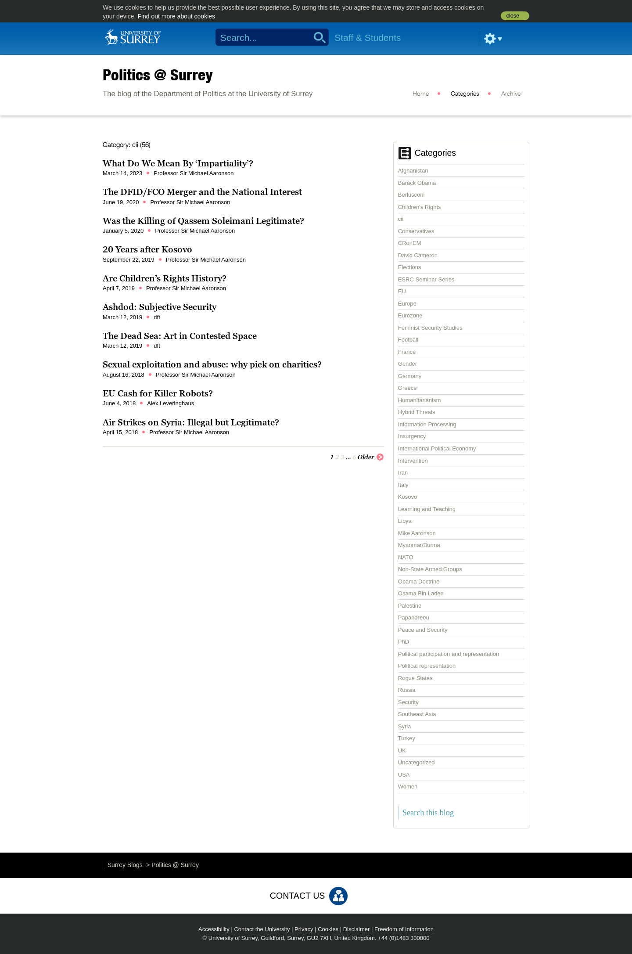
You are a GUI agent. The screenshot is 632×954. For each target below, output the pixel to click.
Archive (511, 94)
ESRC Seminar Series (426, 279)
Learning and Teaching (427, 509)
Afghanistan (413, 170)
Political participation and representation (448, 654)
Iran (403, 472)
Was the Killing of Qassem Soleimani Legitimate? (203, 221)
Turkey (406, 738)
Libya (405, 521)
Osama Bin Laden (421, 593)
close (512, 16)
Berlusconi (411, 194)
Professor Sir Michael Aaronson (193, 173)
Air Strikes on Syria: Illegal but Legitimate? (191, 422)
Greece (407, 388)
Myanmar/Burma (419, 545)
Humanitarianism (419, 400)
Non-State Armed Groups (430, 569)
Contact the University (262, 929)
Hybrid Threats (416, 412)
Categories (465, 94)
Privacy (303, 929)
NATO (405, 557)
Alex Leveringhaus (170, 403)
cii (400, 219)
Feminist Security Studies (430, 327)
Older (370, 457)
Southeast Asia (417, 714)
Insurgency (412, 436)
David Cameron (418, 255)
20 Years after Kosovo (147, 249)
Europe (407, 303)
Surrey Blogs (125, 864)
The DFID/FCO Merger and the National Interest (202, 192)
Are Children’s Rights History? (164, 278)
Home (421, 94)
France (407, 352)
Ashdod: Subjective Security (159, 307)
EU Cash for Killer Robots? (158, 393)
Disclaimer (356, 929)
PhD (403, 641)
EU (402, 291)
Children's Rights (419, 207)
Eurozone (410, 315)
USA (404, 774)
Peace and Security (423, 629)
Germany (409, 376)
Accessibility (214, 929)
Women (408, 786)
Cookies (328, 929)
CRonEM (409, 243)
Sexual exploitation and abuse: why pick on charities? (212, 364)
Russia (407, 690)
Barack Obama (417, 183)
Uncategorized (416, 762)
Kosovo (407, 496)
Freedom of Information (404, 929)
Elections (409, 267)
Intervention (413, 460)
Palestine (409, 605)
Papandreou (413, 617)
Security (408, 702)
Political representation (427, 665)
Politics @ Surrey (158, 74)
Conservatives (416, 231)
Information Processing (427, 424)
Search (317, 37)
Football (408, 339)
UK (402, 750)
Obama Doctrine (419, 581)
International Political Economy (437, 448)
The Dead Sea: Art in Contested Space (180, 336)
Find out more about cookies (176, 16)
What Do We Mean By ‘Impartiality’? (178, 163)
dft (157, 317)
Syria (404, 726)
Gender (407, 363)
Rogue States (415, 678)
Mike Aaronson (417, 533)
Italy (403, 485)
